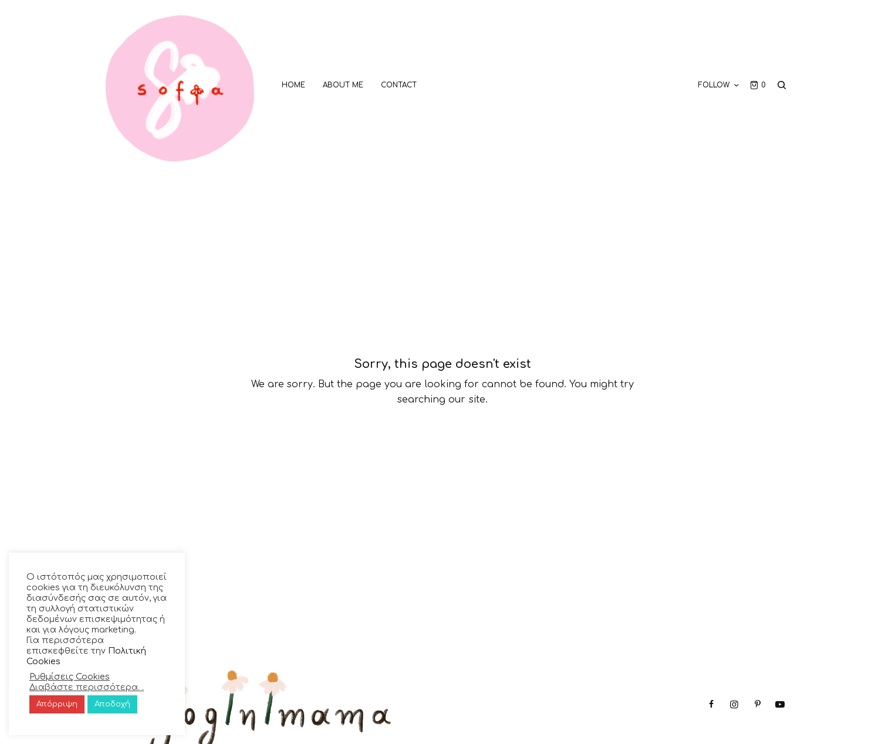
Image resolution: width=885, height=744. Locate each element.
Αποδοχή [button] (112, 704)
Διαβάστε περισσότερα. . (86, 687)
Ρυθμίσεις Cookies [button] (69, 676)
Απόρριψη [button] (56, 704)
